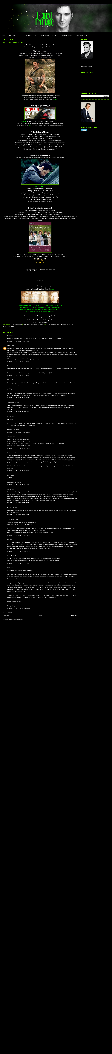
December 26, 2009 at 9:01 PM (18, 398)
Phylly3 (9, 345)
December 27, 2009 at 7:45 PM (18, 503)
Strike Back (11, 326)
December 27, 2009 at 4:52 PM (18, 484)
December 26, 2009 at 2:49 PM (18, 361)
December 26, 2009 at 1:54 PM (18, 341)
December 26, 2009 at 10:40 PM (18, 412)
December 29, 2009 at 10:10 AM (18, 551)
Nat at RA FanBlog (12, 556)
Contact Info (55, 35)
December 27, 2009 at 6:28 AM (18, 432)
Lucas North (52, 324)
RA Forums (29, 35)
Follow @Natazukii (86, 66)
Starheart (9, 335)
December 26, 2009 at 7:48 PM (18, 375)
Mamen (9, 416)
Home (3, 35)
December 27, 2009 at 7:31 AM (18, 448)
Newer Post (6, 615)
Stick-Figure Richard (66, 35)
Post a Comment (7, 612)
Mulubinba (10, 453)
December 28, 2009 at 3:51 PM (18, 515)
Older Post (74, 615)
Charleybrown (11, 507)
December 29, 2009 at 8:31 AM (18, 535)
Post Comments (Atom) (16, 619)
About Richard (12, 35)
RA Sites (21, 35)
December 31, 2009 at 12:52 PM (18, 608)
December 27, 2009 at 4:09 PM (18, 470)
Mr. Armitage (61, 324)
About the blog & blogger (42, 35)
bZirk (8, 380)
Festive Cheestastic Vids (81, 35)
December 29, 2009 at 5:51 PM (18, 563)
